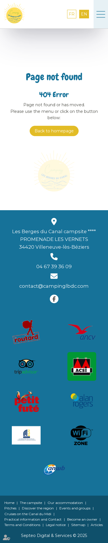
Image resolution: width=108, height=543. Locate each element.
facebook (54, 299)
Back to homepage (54, 131)
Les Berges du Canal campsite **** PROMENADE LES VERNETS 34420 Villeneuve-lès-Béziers (54, 239)
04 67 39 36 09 (54, 266)
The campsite (31, 503)
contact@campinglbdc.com (54, 286)
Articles (97, 525)
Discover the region (38, 508)
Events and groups (74, 508)
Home (9, 503)
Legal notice (56, 525)
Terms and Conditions (22, 525)
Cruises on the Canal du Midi (27, 514)
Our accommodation (65, 503)
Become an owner (82, 519)
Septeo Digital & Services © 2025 (54, 535)
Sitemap (78, 525)
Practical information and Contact (33, 519)
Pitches (10, 508)
